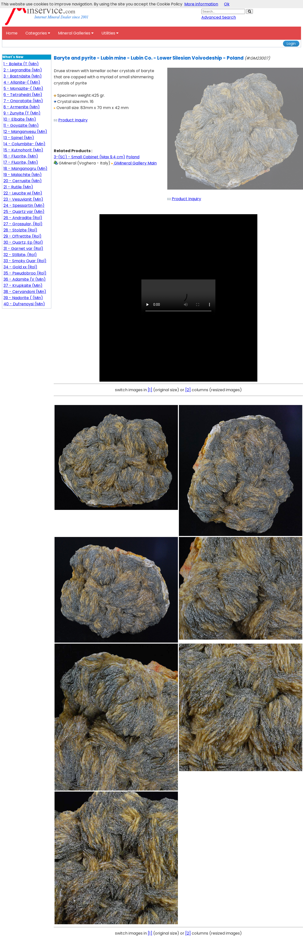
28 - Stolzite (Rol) (20, 230)
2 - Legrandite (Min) (22, 70)
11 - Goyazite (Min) (21, 125)
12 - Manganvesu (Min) (25, 131)
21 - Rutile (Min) (18, 187)
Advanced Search (218, 17)
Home (12, 33)
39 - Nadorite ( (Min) (23, 298)
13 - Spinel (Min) (18, 138)
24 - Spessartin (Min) (23, 205)
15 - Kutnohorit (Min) (23, 150)
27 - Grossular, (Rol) (22, 224)
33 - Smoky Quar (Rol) (24, 261)
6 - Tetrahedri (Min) (22, 94)
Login (291, 43)
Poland (132, 157)
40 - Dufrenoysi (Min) (24, 304)
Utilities (109, 33)
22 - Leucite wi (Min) (22, 193)
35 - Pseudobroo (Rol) (24, 273)
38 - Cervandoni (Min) (24, 291)
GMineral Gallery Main (134, 163)
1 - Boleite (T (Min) (21, 64)
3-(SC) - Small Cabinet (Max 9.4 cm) (89, 157)
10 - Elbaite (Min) (19, 119)
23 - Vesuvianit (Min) (23, 199)
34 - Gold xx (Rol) (20, 267)
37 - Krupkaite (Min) (22, 285)
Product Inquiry (73, 120)
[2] (188, 390)
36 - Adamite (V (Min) (24, 279)
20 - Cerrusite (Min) (22, 181)
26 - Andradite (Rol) (22, 218)
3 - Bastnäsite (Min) (22, 76)
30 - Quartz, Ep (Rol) (23, 242)
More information (201, 4)
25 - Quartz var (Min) (23, 211)
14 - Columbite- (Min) (24, 144)
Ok (226, 4)
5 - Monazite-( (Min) (23, 88)
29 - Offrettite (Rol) (22, 236)
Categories (37, 33)
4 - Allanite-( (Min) (21, 82)
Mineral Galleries (76, 33)
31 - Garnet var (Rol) (23, 248)
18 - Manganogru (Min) (25, 168)
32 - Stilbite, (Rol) (20, 255)
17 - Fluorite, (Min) (20, 162)
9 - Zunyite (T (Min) (21, 113)
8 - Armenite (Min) (21, 107)
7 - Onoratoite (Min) (23, 101)
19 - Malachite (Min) (22, 175)
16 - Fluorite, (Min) (20, 156)
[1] (150, 390)
